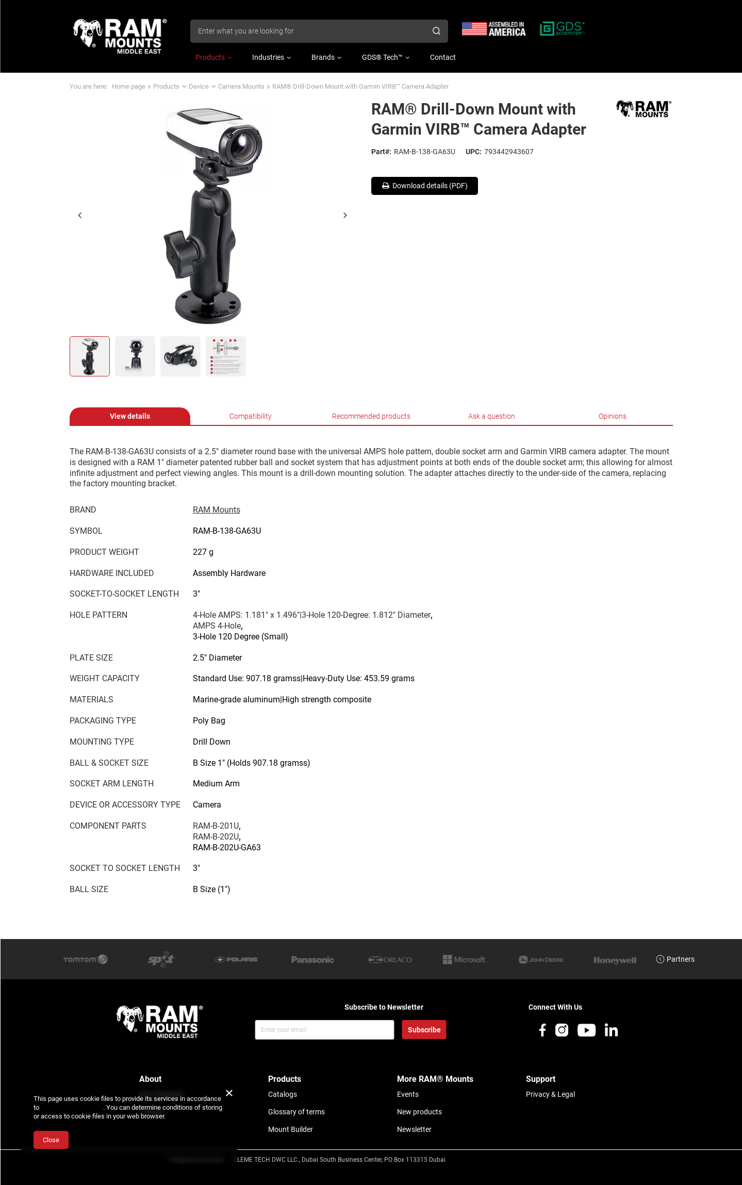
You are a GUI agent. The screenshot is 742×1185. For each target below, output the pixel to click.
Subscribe (424, 1030)
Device (199, 86)
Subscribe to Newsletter (383, 1007)
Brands (323, 57)
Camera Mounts (241, 86)
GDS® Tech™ (382, 57)
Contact (443, 57)
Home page (128, 86)
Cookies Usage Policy (72, 1107)
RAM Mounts (216, 510)
